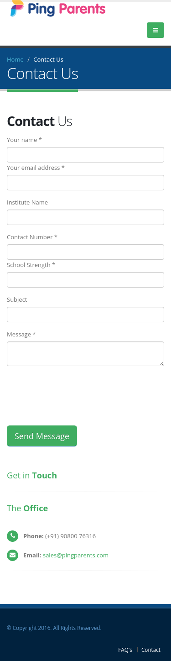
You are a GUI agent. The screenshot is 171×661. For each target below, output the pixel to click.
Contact (151, 649)
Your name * (24, 140)
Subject (17, 299)
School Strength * (31, 265)
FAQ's (125, 649)
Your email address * (36, 167)
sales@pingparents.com (76, 555)
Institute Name (27, 202)
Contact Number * (32, 237)
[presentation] (76, 391)
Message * (21, 334)
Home (15, 59)
